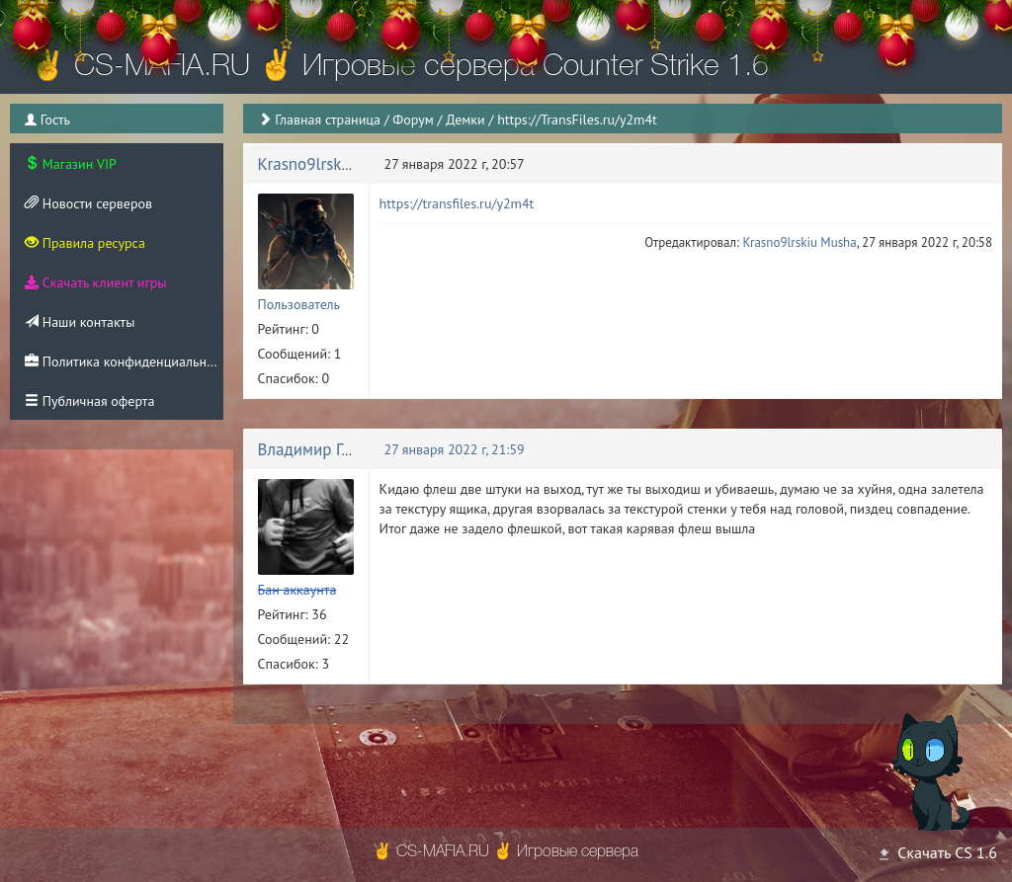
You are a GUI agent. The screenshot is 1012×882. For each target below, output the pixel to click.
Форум (412, 119)
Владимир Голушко (327, 449)
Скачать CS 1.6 (937, 852)
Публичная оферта (89, 401)
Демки (465, 119)
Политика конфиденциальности (124, 361)
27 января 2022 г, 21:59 (454, 449)
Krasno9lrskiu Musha (332, 164)
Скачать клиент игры (95, 282)
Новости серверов (88, 203)
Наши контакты (79, 322)
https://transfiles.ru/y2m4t (457, 203)
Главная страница (327, 119)
